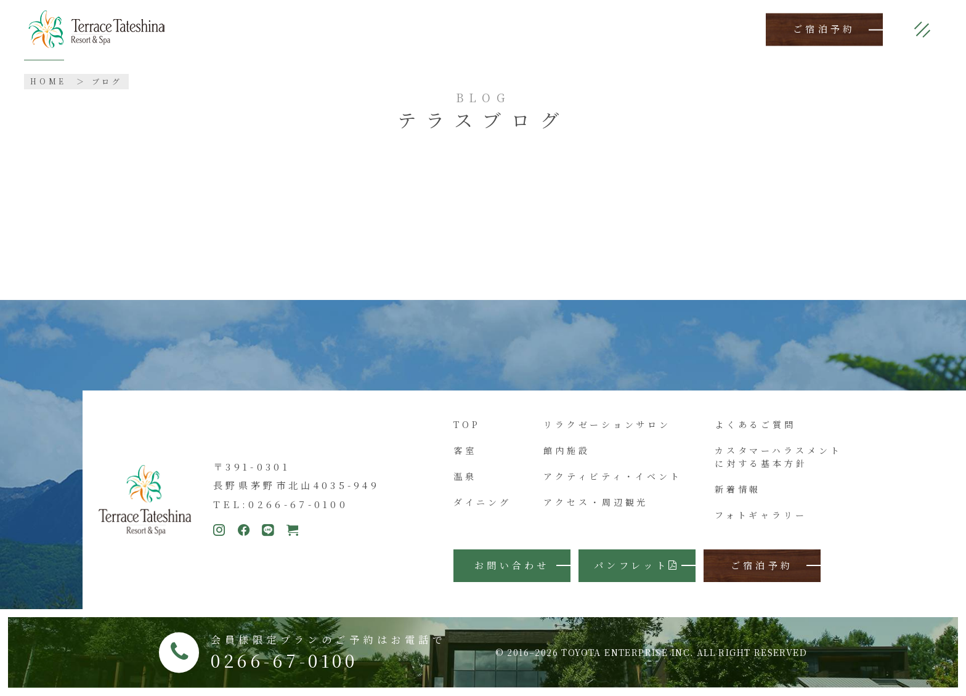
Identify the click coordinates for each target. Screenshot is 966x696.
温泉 (465, 476)
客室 (465, 450)
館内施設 (566, 450)
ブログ (107, 81)
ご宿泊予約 (824, 29)
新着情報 (738, 489)
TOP (467, 424)
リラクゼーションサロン (607, 424)
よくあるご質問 (755, 424)
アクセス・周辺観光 (595, 502)
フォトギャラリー (761, 515)
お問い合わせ (512, 565)
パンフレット (637, 565)
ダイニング (482, 502)
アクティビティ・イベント (612, 476)
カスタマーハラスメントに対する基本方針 (778, 456)
